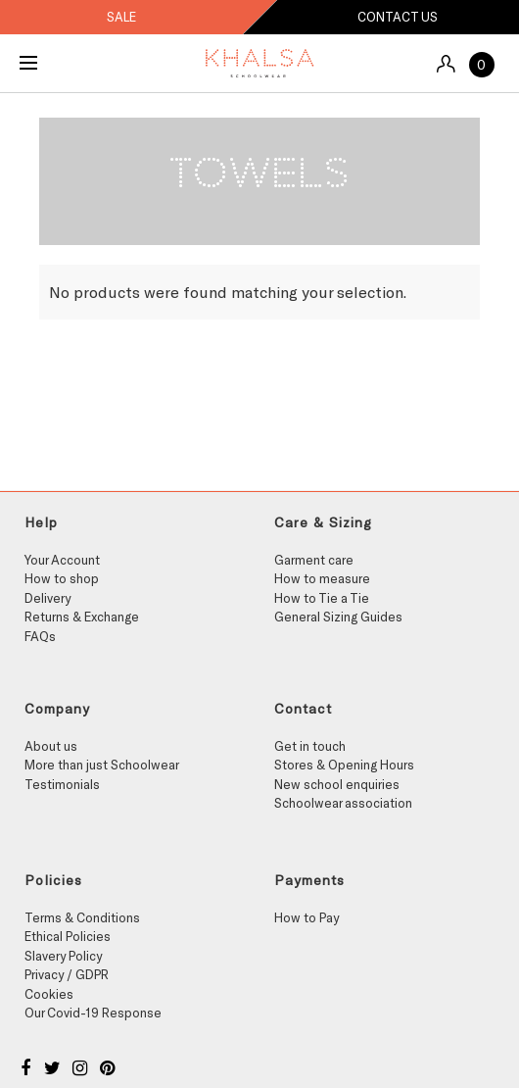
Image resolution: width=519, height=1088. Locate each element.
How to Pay (306, 917)
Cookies (48, 994)
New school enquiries (337, 784)
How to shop (61, 578)
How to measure (322, 578)
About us (50, 746)
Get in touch (310, 746)
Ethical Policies (67, 936)
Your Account (62, 560)
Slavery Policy (63, 956)
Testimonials (62, 784)
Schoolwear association (343, 803)
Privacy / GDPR (66, 974)
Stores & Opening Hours (344, 764)
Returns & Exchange (81, 616)
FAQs (40, 636)
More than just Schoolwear (101, 764)
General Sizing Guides (338, 616)
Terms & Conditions (82, 917)
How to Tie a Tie (321, 598)
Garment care (314, 560)
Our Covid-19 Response (93, 1012)
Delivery (47, 598)
